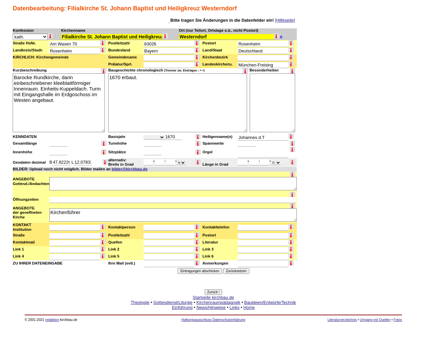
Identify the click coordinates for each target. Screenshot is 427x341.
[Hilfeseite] (285, 20)
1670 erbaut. (177, 102)
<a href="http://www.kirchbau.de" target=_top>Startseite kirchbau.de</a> (213, 310)
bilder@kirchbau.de (130, 169)
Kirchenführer (173, 215)
